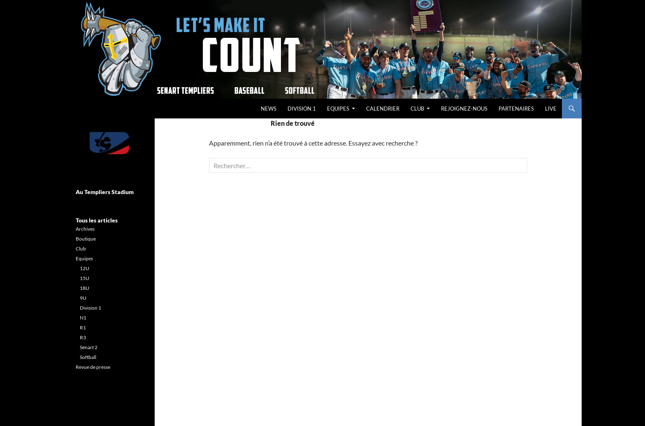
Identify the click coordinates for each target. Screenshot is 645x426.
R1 (83, 327)
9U (83, 298)
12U (84, 268)
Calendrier (382, 108)
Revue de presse (93, 367)
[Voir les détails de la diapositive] (109, 143)
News (268, 108)
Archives (85, 229)
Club (417, 108)
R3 (83, 337)
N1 (83, 318)
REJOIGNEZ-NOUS (464, 108)
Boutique (86, 239)
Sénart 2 (88, 347)
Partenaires (516, 108)
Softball (88, 357)
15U (84, 278)
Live (551, 108)
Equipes (338, 108)
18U (84, 288)
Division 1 (302, 108)
